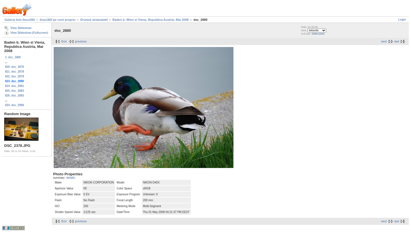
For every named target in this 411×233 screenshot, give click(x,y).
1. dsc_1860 (13, 57)
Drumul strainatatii (94, 19)
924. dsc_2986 (14, 105)
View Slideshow (20, 28)
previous (81, 41)
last (396, 41)
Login (402, 19)
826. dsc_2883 (14, 95)
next (384, 41)
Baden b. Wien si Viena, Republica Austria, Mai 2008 (150, 19)
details (70, 177)
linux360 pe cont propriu (58, 19)
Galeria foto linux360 (19, 19)
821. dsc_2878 (14, 71)
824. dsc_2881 (14, 86)
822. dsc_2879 (14, 76)
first (64, 41)
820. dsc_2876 (14, 66)
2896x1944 (318, 33)
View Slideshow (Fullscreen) (29, 32)
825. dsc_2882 (14, 90)
